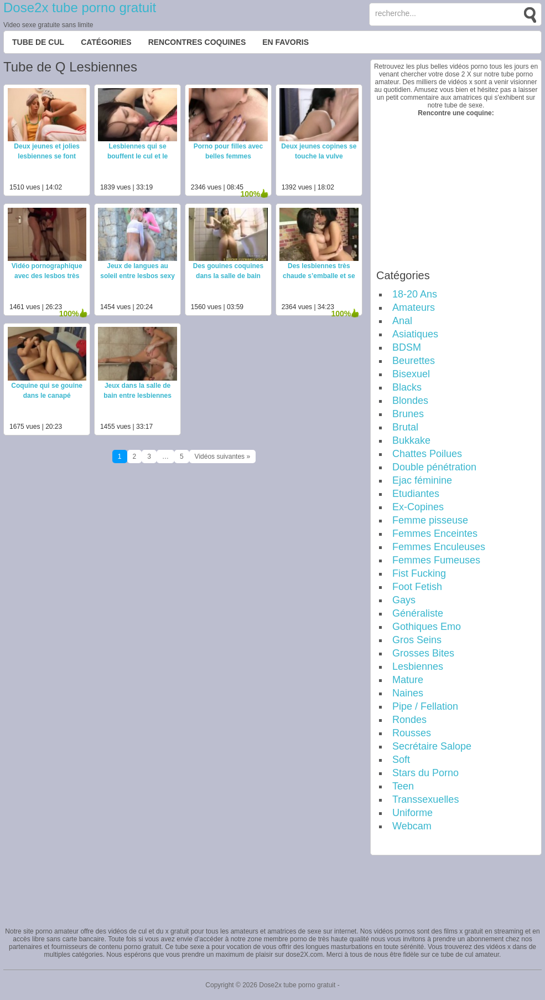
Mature (407, 679)
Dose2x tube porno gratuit (79, 7)
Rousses (411, 733)
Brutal (405, 427)
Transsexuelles (425, 799)
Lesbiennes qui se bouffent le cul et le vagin (137, 156)
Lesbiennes (417, 666)
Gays (404, 600)
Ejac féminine (422, 480)
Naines (407, 693)
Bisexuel (411, 374)
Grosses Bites (423, 653)
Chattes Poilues (427, 453)
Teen (403, 786)
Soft (401, 759)
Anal (402, 320)
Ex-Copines (418, 506)
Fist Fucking (419, 573)
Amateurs (413, 307)
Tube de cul (38, 42)
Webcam (412, 826)
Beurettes (413, 360)
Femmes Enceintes (434, 533)
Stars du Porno (425, 772)
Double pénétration (434, 467)
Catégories (106, 42)
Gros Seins (417, 639)
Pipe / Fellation (425, 706)
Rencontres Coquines (197, 42)
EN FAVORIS (285, 42)
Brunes (408, 413)
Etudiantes (415, 493)
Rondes (409, 719)
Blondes (410, 400)
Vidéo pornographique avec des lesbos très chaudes (47, 276)
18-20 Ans (414, 294)
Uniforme (412, 812)
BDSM (406, 347)
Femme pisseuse (430, 520)
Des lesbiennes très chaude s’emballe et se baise (319, 276)
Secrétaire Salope (431, 746)
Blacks (407, 387)
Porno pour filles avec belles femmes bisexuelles (228, 156)
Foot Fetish (417, 586)
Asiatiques (415, 334)
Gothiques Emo (426, 626)
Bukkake (411, 440)
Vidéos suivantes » (223, 456)
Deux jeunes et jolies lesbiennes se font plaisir (47, 156)
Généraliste (417, 613)
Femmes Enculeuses (438, 546)
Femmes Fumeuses (436, 560)
